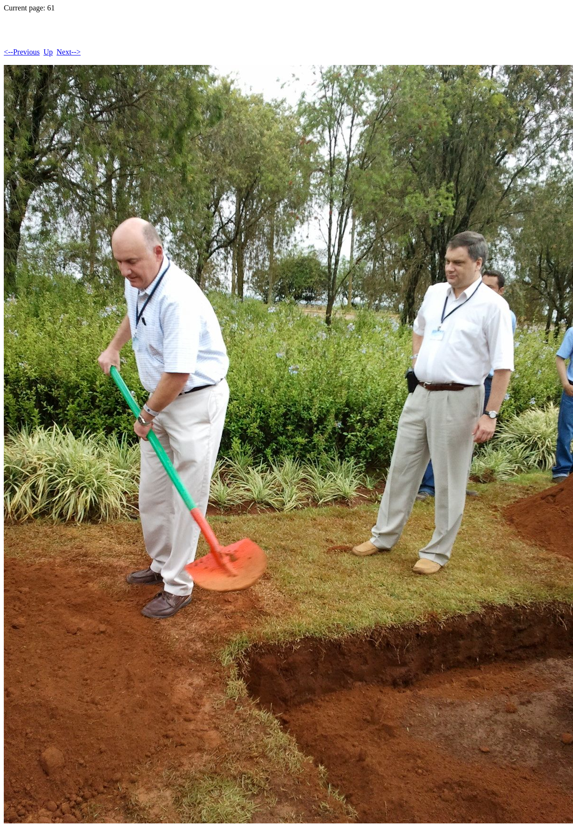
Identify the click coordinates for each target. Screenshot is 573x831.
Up (48, 52)
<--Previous (22, 52)
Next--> (68, 52)
